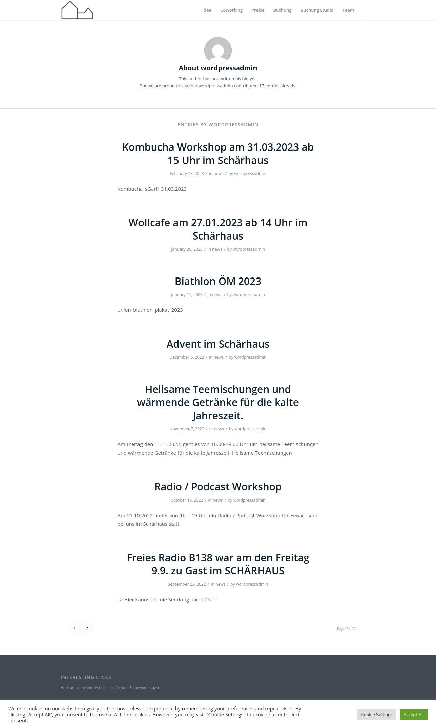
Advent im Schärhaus (217, 344)
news (218, 173)
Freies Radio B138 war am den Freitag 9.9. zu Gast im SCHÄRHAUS (218, 564)
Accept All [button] (414, 714)
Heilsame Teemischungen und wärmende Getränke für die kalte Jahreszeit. (218, 402)
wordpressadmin (250, 173)
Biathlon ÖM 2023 (218, 281)
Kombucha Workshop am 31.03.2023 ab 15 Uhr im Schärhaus (218, 153)
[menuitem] (207, 10)
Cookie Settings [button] (376, 714)
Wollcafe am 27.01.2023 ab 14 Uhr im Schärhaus (218, 229)
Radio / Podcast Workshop (218, 487)
